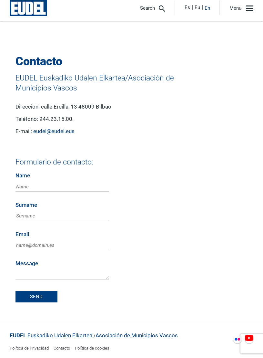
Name (22, 176)
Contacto (62, 348)
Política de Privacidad (29, 348)
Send (36, 297)
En (207, 8)
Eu (197, 7)
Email (22, 234)
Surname (26, 205)
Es (187, 7)
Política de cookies (92, 348)
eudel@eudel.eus (54, 131)
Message (26, 263)
